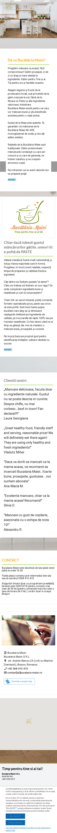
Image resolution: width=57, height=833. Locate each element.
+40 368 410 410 (16, 668)
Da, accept (15, 816)
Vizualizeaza (15, 822)
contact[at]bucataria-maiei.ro (23, 672)
